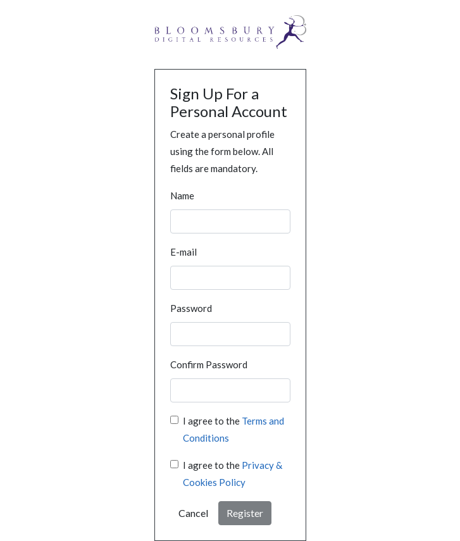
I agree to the (233, 429)
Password (191, 308)
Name (182, 195)
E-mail (183, 252)
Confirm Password (208, 364)
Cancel (193, 513)
